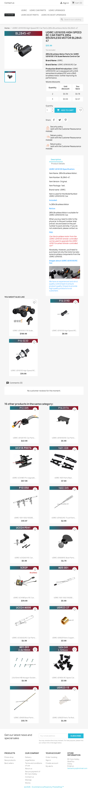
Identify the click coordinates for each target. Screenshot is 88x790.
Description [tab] (56, 159)
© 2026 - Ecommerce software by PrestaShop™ (44, 787)
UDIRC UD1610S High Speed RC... (64, 330)
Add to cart (65, 110)
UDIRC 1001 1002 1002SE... (24, 518)
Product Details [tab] (58, 163)
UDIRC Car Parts (38, 10)
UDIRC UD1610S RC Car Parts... (64, 438)
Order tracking (51, 757)
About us (28, 768)
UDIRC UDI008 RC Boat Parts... (64, 558)
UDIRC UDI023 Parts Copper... (63, 638)
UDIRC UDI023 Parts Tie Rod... (63, 718)
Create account (52, 763)
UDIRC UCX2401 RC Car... (24, 558)
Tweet (59, 120)
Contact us (9, 3)
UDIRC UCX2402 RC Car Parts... (24, 638)
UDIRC (24, 10)
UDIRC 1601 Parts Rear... (64, 478)
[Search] (72, 19)
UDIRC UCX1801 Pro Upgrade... (24, 478)
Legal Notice (30, 760)
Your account (53, 753)
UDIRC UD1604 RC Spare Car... (64, 678)
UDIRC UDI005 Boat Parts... (24, 718)
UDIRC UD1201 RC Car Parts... (24, 438)
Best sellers (9, 763)
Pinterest (65, 120)
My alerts (49, 766)
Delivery (28, 757)
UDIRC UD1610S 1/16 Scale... (23, 330)
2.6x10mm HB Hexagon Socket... (24, 678)
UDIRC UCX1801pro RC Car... (24, 598)
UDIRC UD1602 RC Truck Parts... (64, 518)
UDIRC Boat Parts (30, 15)
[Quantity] (48, 110)
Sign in (48, 760)
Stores (27, 783)
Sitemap (28, 780)
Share (54, 120)
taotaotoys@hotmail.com (77, 768)
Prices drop (9, 757)
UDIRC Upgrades (57, 10)
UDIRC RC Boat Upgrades (53, 15)
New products (10, 760)
